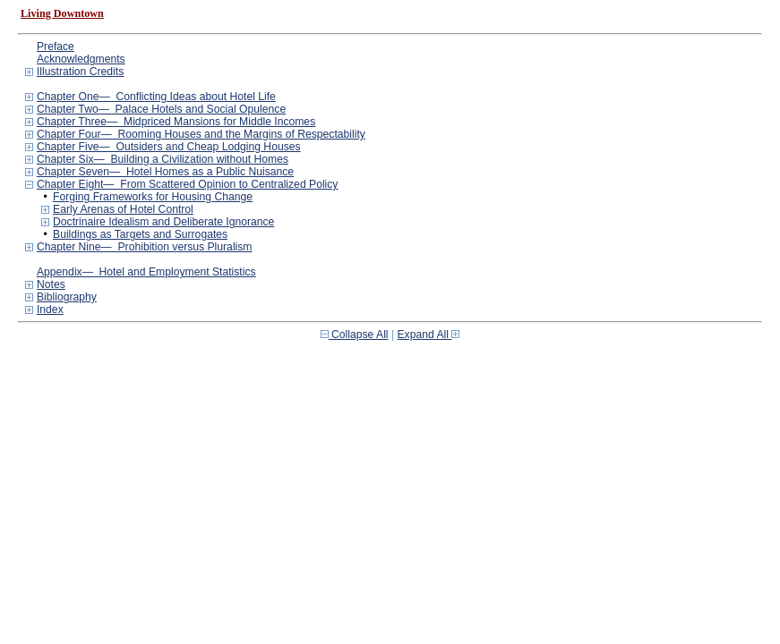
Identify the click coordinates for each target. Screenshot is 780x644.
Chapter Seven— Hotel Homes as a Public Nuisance (165, 171)
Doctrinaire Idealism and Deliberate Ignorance (163, 222)
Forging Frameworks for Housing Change (153, 197)
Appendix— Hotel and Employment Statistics (146, 272)
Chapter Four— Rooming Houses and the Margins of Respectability (201, 134)
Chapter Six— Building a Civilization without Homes (162, 159)
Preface (55, 46)
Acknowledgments (81, 59)
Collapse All (355, 334)
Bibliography (67, 297)
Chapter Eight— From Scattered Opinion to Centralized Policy (187, 184)
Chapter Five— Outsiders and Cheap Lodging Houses (169, 146)
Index (50, 309)
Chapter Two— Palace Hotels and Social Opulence (161, 109)
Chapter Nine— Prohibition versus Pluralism (145, 247)
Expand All (429, 334)
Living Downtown (62, 13)
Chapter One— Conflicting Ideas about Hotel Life (156, 96)
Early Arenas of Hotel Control (123, 209)
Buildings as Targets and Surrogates (140, 234)
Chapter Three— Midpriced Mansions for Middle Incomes (176, 121)
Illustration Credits (80, 71)
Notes (51, 284)
